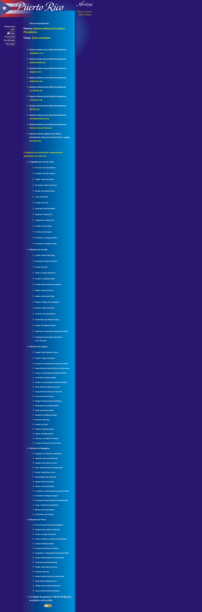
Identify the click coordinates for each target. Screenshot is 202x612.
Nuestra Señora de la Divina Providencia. (47, 50)
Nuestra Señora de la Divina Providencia (47, 59)
